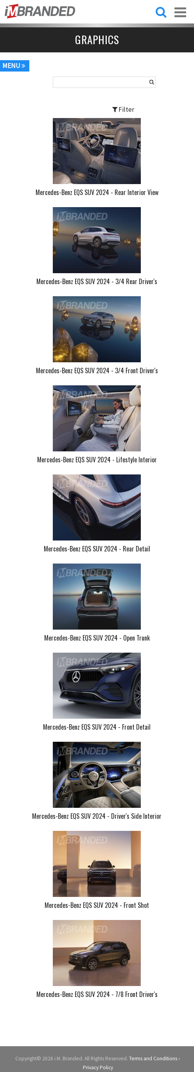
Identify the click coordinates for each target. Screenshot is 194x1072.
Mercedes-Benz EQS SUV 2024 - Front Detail (97, 727)
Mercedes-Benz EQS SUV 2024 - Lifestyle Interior (97, 459)
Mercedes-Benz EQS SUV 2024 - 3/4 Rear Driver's (96, 281)
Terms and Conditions (153, 1058)
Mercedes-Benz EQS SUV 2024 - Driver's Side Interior (97, 816)
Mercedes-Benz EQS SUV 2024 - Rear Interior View (97, 192)
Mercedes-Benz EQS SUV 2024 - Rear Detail (97, 548)
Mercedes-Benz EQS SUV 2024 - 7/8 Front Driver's (97, 994)
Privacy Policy (98, 1067)
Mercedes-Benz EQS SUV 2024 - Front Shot (97, 905)
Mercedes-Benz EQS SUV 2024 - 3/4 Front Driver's (97, 370)
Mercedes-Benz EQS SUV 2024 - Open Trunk (97, 637)
